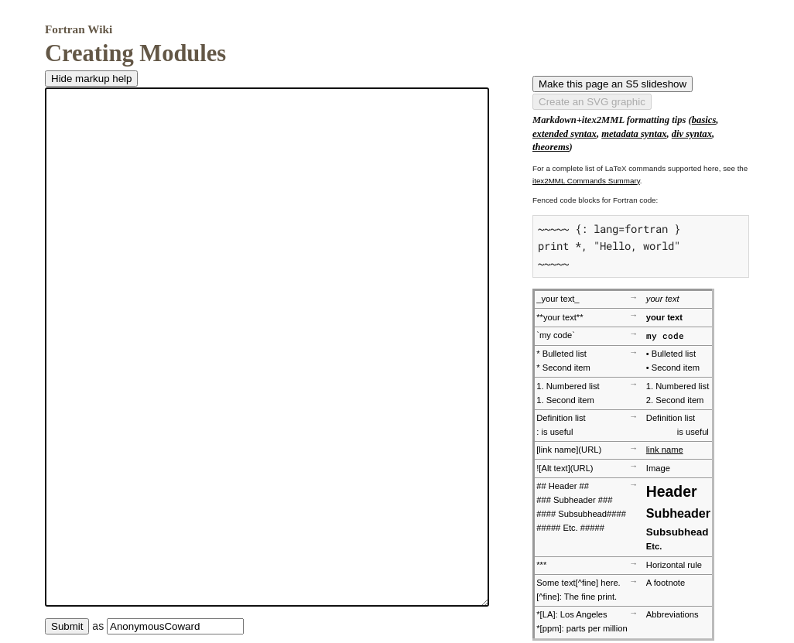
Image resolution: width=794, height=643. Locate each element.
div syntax (692, 133)
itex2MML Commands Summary (586, 180)
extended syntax (564, 133)
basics (704, 120)
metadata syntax (633, 133)
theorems (551, 147)
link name (664, 449)
